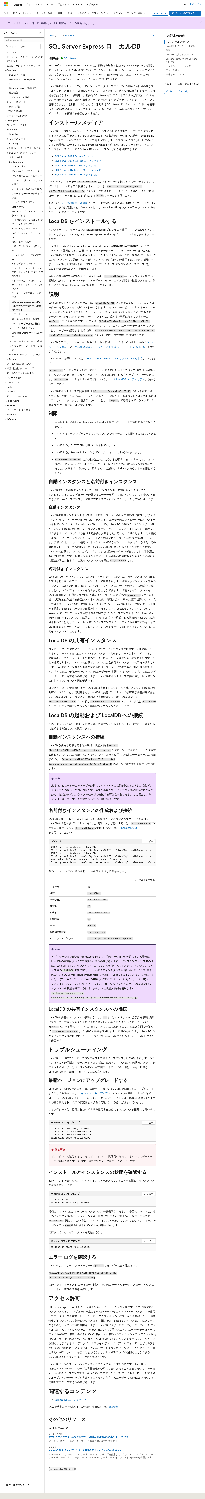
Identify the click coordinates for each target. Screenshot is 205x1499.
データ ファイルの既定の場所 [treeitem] (27, 188)
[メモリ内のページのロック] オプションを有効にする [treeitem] (27, 221)
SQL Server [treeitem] (12, 52)
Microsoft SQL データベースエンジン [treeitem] (25, 81)
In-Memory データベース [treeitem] (24, 228)
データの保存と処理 (73, 203)
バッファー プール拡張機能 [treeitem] (26, 323)
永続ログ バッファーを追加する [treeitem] (27, 248)
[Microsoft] (6, 4)
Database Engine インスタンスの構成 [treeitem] (27, 182)
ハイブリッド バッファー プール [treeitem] (27, 235)
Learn (51, 35)
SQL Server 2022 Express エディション (77, 160)
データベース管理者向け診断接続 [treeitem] (26, 295)
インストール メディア (177, 41)
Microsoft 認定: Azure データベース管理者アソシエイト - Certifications (85, 1450)
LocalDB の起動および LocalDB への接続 (181, 60)
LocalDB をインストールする (180, 45)
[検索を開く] (185, 4)
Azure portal (160, 13)
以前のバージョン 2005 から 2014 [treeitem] (23, 65)
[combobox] (24, 40)
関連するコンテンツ (176, 74)
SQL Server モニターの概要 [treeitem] (25, 318)
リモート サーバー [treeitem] (21, 314)
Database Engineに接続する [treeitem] (23, 88)
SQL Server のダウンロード (185, 13)
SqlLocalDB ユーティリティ (129, 379)
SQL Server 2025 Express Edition (73, 156)
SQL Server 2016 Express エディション (77, 174)
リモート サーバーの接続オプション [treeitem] (27, 195)
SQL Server (70, 35)
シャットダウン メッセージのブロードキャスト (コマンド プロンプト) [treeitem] (27, 272)
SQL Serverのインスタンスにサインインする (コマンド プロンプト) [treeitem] (27, 284)
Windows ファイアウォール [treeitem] (26, 171)
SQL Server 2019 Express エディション (77, 165)
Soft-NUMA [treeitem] (18, 206)
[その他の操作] (153, 35)
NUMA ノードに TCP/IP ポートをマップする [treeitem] (27, 213)
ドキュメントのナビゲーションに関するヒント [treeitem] (24, 59)
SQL (59, 35)
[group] (102, 855)
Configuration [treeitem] (18, 166)
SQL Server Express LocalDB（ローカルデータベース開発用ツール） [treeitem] (26, 305)
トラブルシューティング (178, 65)
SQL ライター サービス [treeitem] (23, 263)
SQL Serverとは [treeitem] (17, 74)
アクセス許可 (173, 70)
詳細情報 (113, 1406)
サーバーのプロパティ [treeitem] (23, 202)
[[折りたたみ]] (39, 33)
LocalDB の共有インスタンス (180, 54)
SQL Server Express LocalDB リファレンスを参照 (115, 358)
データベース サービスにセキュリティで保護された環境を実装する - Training (88, 1436)
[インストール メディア (94, 1093)
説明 (168, 50)
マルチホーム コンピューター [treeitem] (27, 175)
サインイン (195, 4)
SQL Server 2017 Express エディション (77, 169)
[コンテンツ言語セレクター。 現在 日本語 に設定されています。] (10, 1494)
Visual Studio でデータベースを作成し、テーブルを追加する (110, 346)
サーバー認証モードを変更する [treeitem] (26, 256)
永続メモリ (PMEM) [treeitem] (22, 241)
